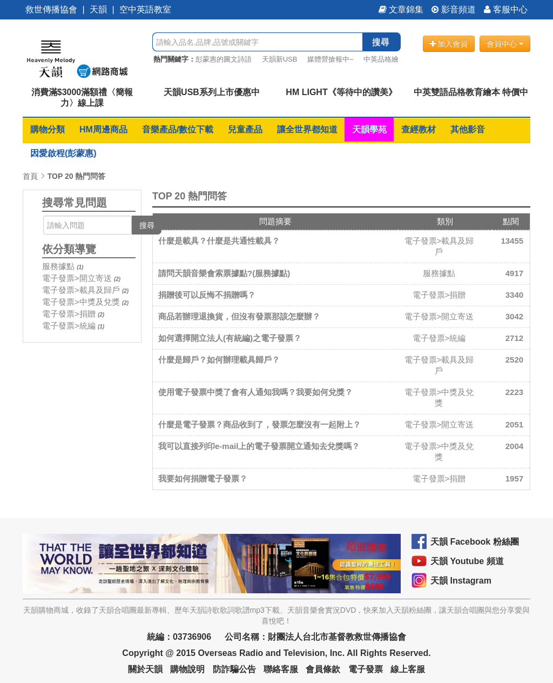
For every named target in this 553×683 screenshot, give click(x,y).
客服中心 (506, 9)
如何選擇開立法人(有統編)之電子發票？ (229, 338)
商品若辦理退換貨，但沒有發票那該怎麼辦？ (239, 316)
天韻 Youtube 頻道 (467, 561)
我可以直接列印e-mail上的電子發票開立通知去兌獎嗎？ (259, 446)
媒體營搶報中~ (330, 59)
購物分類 (47, 129)
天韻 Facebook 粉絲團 (474, 541)
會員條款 (323, 669)
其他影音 (467, 129)
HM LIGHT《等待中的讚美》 (341, 92)
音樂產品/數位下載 (177, 129)
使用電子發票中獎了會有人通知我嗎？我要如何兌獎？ (255, 392)
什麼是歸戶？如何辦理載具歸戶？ (219, 359)
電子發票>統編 (69, 325)
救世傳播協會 (51, 9)
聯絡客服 (281, 669)
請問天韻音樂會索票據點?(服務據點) (224, 273)
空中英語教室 (145, 9)
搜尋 (380, 41)
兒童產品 (245, 129)
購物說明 (187, 669)
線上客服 (407, 669)
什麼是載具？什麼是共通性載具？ (219, 240)
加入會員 (449, 43)
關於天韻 (145, 669)
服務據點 (58, 266)
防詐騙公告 (234, 669)
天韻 (98, 9)
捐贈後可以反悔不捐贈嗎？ (206, 294)
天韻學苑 (369, 129)
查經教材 (418, 129)
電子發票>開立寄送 (77, 278)
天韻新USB (280, 59)
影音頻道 (453, 9)
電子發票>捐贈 (69, 313)
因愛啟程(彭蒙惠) (63, 153)
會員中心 (505, 43)
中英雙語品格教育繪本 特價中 (471, 92)
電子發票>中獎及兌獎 (81, 301)
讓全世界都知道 (307, 129)
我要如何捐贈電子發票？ (202, 478)
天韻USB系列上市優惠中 (212, 92)
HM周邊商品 (103, 129)
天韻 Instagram (460, 580)
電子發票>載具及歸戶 (81, 289)
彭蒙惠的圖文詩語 (223, 59)
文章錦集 (401, 9)
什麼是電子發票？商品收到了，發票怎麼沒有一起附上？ (259, 424)
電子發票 (365, 669)
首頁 (30, 176)
